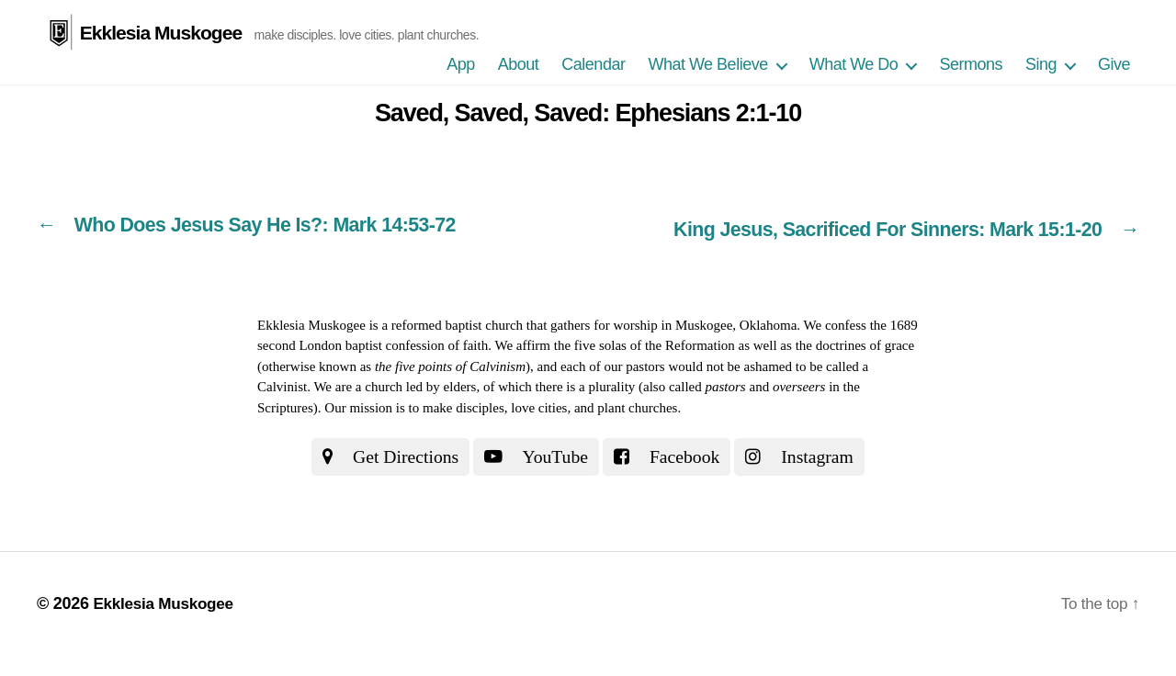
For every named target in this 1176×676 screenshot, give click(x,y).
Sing (1041, 64)
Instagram (809, 455)
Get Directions (382, 455)
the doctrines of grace (855, 343)
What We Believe (707, 64)
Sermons (970, 64)
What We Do (854, 64)
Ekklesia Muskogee (161, 31)
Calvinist (282, 384)
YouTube (534, 455)
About (518, 64)
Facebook (671, 455)
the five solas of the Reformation (644, 343)
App (461, 64)
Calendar (593, 64)
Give (1114, 64)
